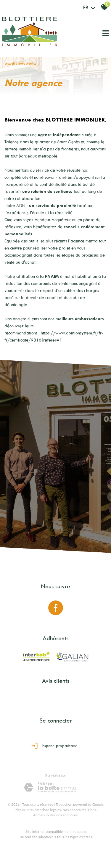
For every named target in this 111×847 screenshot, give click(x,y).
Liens (92, 809)
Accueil (10, 63)
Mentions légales (47, 809)
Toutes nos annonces (61, 815)
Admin (38, 815)
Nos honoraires (74, 809)
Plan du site (24, 809)
